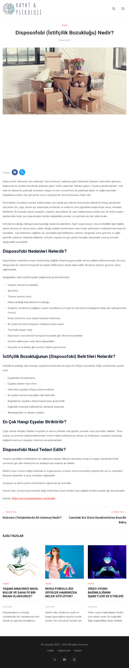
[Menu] (123, 8)
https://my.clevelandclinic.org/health (33, 498)
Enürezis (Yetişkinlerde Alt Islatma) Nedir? (32, 517)
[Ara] (114, 9)
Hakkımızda (64, 650)
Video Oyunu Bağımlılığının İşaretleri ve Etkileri (105, 592)
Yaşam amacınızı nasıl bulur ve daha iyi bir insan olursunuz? (20, 592)
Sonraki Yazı (118, 512)
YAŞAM (64, 25)
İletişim (78, 650)
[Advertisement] (64, 141)
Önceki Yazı (10, 512)
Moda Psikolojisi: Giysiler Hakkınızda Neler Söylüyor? (61, 592)
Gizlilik (50, 650)
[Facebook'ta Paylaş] (15, 172)
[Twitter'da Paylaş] (22, 172)
